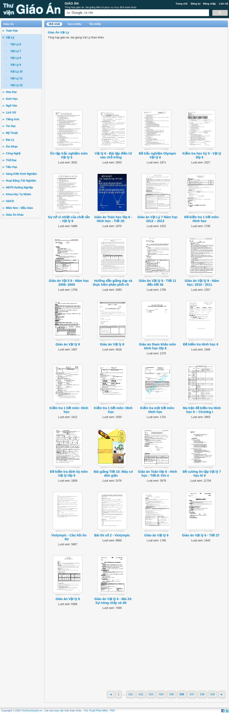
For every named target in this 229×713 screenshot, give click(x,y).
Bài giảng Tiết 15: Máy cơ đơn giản (113, 473)
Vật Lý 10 (16, 71)
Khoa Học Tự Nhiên (18, 194)
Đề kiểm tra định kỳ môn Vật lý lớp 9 (69, 473)
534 (161, 694)
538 (202, 694)
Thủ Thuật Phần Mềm (96, 710)
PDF (112, 710)
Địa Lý (10, 139)
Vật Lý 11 (16, 78)
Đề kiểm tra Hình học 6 (200, 344)
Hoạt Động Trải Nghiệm (21, 180)
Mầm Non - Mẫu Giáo (19, 208)
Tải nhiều (95, 24)
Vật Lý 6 (15, 44)
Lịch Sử (11, 112)
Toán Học (12, 30)
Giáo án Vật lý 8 (112, 344)
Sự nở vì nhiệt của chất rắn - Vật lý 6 (69, 219)
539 (212, 694)
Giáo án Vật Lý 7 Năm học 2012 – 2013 (158, 219)
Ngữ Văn (11, 105)
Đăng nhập (209, 3)
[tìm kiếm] (136, 13)
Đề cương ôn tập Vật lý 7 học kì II (202, 473)
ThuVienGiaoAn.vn (31, 710)
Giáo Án (72, 3)
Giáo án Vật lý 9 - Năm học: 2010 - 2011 (202, 282)
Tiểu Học (11, 167)
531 (130, 694)
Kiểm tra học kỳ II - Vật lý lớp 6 (201, 155)
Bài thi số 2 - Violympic (112, 535)
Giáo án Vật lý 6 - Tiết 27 (200, 535)
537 (192, 694)
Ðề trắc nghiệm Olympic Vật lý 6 (157, 155)
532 (141, 694)
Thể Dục (11, 160)
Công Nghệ (13, 153)
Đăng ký (196, 3)
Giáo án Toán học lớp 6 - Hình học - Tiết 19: (113, 219)
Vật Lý (10, 37)
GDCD (10, 201)
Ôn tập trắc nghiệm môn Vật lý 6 (69, 155)
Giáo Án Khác (15, 214)
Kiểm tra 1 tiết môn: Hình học (68, 410)
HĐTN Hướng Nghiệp (19, 187)
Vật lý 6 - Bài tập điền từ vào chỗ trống (113, 155)
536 (182, 694)
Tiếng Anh (12, 119)
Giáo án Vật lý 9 (68, 344)
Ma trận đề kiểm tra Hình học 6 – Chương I (202, 410)
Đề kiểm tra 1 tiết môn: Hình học (201, 219)
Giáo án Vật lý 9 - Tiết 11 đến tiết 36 (157, 282)
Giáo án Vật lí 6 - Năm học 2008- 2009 (69, 282)
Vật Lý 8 (15, 58)
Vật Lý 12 (16, 85)
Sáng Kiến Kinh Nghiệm (21, 173)
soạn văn (59, 710)
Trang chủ (182, 3)
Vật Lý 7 (15, 51)
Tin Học (11, 126)
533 (151, 694)
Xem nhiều (74, 24)
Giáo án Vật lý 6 (156, 535)
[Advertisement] (21, 291)
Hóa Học (11, 92)
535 (171, 694)
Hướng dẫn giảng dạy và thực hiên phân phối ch (112, 282)
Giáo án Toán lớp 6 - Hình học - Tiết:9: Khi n (157, 473)
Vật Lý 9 (15, 64)
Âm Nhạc (12, 146)
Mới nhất (54, 24)
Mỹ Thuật (12, 133)
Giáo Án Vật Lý (58, 32)
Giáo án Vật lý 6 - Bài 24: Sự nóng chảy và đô (113, 601)
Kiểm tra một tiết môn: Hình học (157, 410)
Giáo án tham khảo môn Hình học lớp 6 (157, 346)
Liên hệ (223, 3)
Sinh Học (12, 98)
